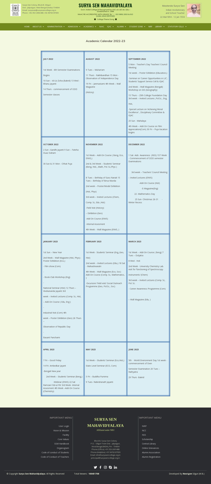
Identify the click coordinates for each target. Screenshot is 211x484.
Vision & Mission (61, 430)
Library (158, 26)
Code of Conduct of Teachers (55, 456)
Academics (89, 26)
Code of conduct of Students (55, 452)
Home (27, 26)
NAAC (101, 26)
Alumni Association (151, 452)
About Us (37, 26)
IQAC (109, 26)
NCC (144, 430)
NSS (144, 434)
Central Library (149, 443)
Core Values (63, 439)
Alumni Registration (151, 456)
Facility (66, 434)
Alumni (120, 26)
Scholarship (147, 439)
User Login (64, 426)
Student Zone (136, 26)
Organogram (63, 448)
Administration (54, 26)
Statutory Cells (176, 26)
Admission (73, 26)
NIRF (150, 26)
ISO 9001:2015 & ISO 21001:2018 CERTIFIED (112, 15)
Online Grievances (150, 448)
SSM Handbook (61, 443)
